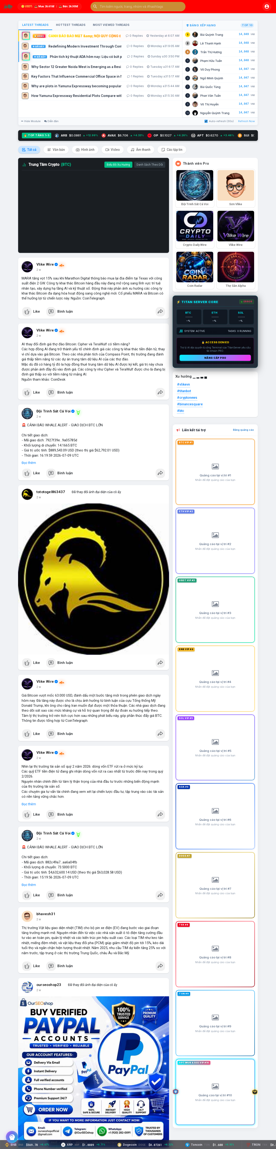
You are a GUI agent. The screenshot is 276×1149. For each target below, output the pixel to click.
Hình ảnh (85, 150)
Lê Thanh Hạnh (210, 43)
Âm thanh (140, 150)
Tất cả (29, 150)
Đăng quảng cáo (243, 429)
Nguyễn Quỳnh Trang (214, 113)
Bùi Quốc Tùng (210, 87)
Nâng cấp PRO (215, 357)
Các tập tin (171, 150)
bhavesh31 (45, 914)
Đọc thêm (29, 463)
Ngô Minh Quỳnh (211, 78)
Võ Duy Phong (210, 69)
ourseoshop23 (48, 985)
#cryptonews (187, 397)
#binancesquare (190, 404)
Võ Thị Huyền (209, 104)
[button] (138, 6)
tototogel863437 (50, 492)
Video (112, 150)
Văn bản (56, 150)
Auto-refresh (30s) (219, 121)
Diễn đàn (51, 121)
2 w (38, 269)
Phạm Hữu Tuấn (211, 61)
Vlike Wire (45, 264)
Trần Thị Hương (211, 52)
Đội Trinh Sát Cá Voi (53, 411)
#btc (180, 411)
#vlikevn (183, 384)
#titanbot (184, 391)
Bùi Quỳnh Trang (211, 34)
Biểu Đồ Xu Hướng (118, 164)
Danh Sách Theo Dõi (150, 164)
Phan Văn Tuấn (210, 95)
